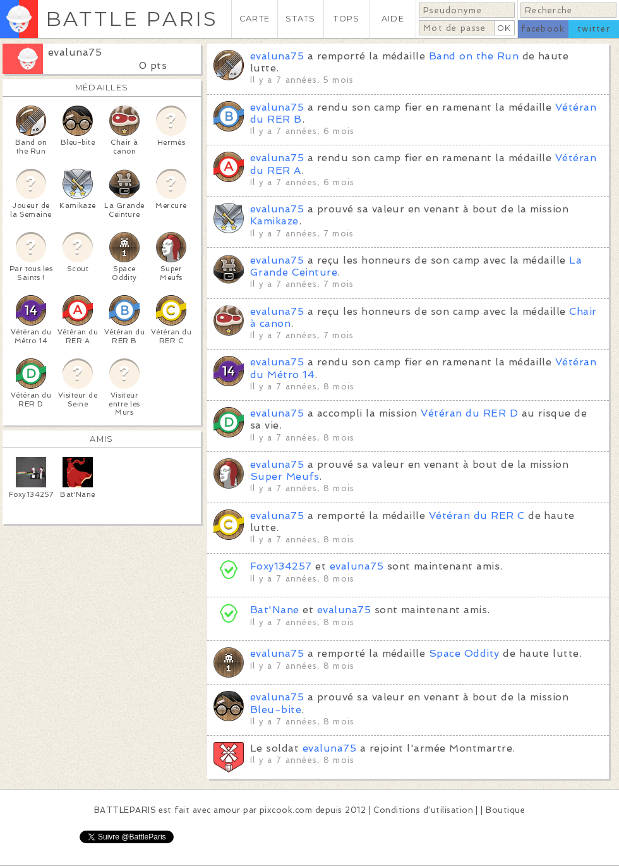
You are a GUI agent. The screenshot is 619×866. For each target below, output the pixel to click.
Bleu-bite (275, 710)
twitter (593, 29)
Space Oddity (464, 653)
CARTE (254, 18)
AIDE (393, 18)
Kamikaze (274, 221)
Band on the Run (474, 56)
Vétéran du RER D (469, 413)
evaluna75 (75, 52)
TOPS (346, 18)
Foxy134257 (281, 566)
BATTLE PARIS (131, 18)
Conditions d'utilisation (423, 810)
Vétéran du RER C (477, 515)
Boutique (505, 810)
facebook (543, 29)
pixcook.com (286, 810)
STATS (300, 18)
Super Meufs (284, 476)
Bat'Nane (274, 610)
